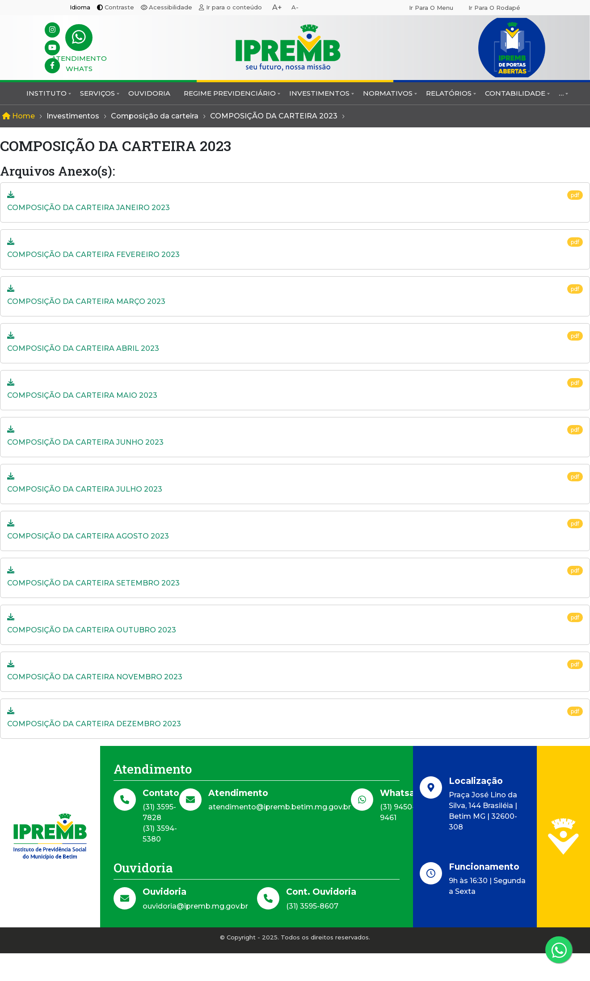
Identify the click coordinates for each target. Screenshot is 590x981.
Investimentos (319, 93)
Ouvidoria (149, 93)
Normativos (388, 93)
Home (18, 116)
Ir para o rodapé (494, 7)
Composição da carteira (154, 116)
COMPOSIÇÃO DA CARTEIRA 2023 (273, 116)
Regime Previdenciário (230, 93)
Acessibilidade (170, 7)
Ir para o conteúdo (234, 7)
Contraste (119, 7)
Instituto (46, 93)
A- (295, 7)
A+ (277, 7)
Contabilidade (515, 93)
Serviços (97, 93)
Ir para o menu (431, 7)
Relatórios (449, 93)
